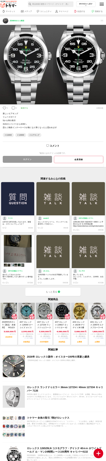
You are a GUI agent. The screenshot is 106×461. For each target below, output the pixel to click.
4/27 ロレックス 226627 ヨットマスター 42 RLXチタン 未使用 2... (61, 325)
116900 (9, 135)
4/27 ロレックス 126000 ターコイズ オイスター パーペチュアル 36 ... (26, 325)
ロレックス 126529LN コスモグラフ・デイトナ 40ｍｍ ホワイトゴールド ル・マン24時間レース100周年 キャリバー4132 (64, 450)
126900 (21, 135)
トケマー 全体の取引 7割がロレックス (48, 417)
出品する (79, 11)
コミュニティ (44, 11)
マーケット (8, 11)
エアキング (35, 135)
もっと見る (53, 292)
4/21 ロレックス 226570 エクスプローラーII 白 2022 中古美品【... (97, 325)
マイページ (61, 11)
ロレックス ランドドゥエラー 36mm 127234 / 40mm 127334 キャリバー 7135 (65, 389)
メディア (26, 11)
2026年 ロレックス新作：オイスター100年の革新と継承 (58, 356)
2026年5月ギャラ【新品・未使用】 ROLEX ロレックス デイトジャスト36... (8, 325)
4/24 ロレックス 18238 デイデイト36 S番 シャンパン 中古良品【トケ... (79, 325)
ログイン (27, 159)
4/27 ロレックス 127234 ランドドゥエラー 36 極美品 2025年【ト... (44, 325)
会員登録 (78, 159)
